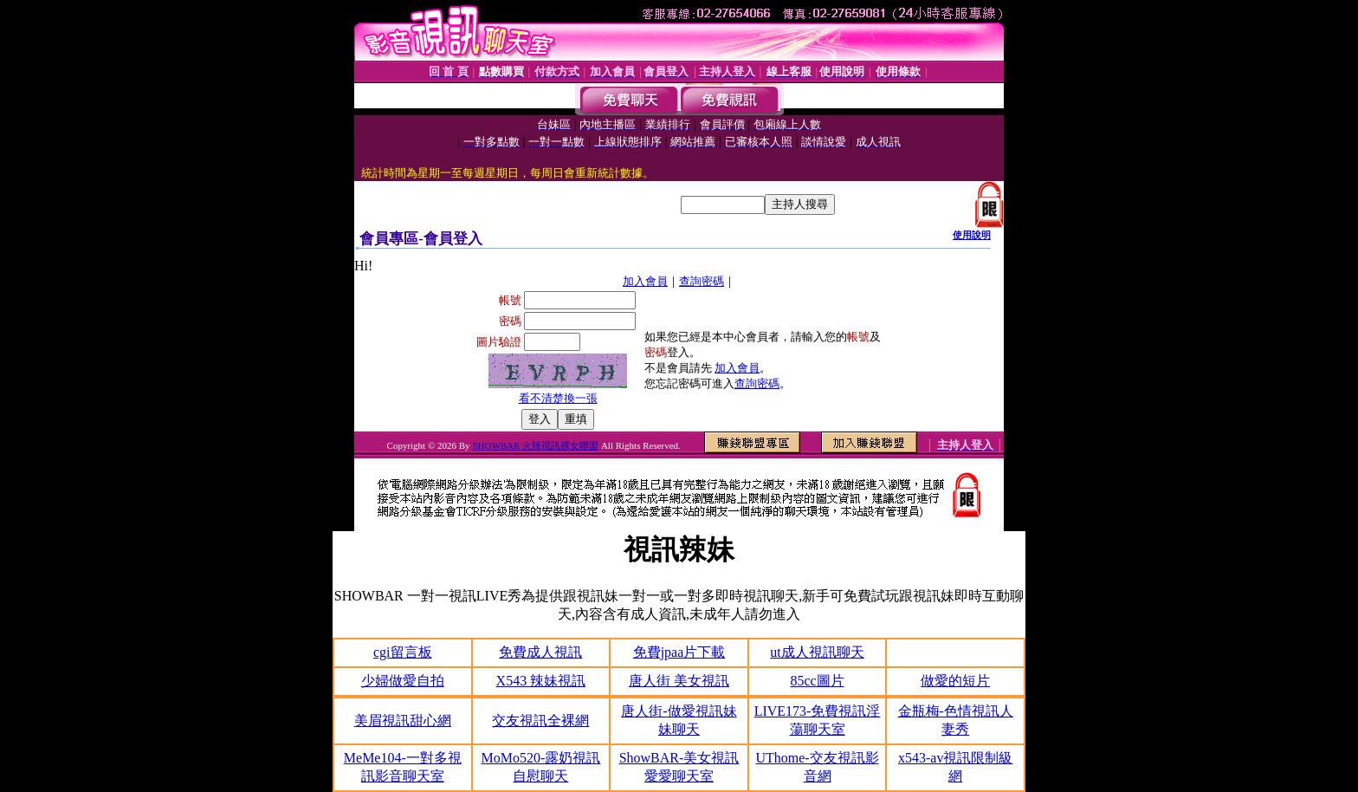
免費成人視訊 (540, 652)
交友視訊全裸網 (540, 720)
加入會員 (645, 281)
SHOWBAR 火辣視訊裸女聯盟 (535, 445)
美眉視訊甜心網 (402, 720)
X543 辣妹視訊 (541, 680)
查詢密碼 (701, 281)
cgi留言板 (402, 652)
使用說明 (972, 235)
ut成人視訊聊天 (816, 652)
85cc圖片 (817, 680)
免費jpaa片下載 (679, 652)
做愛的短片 (955, 680)
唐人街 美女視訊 (679, 680)
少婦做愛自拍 (402, 680)
